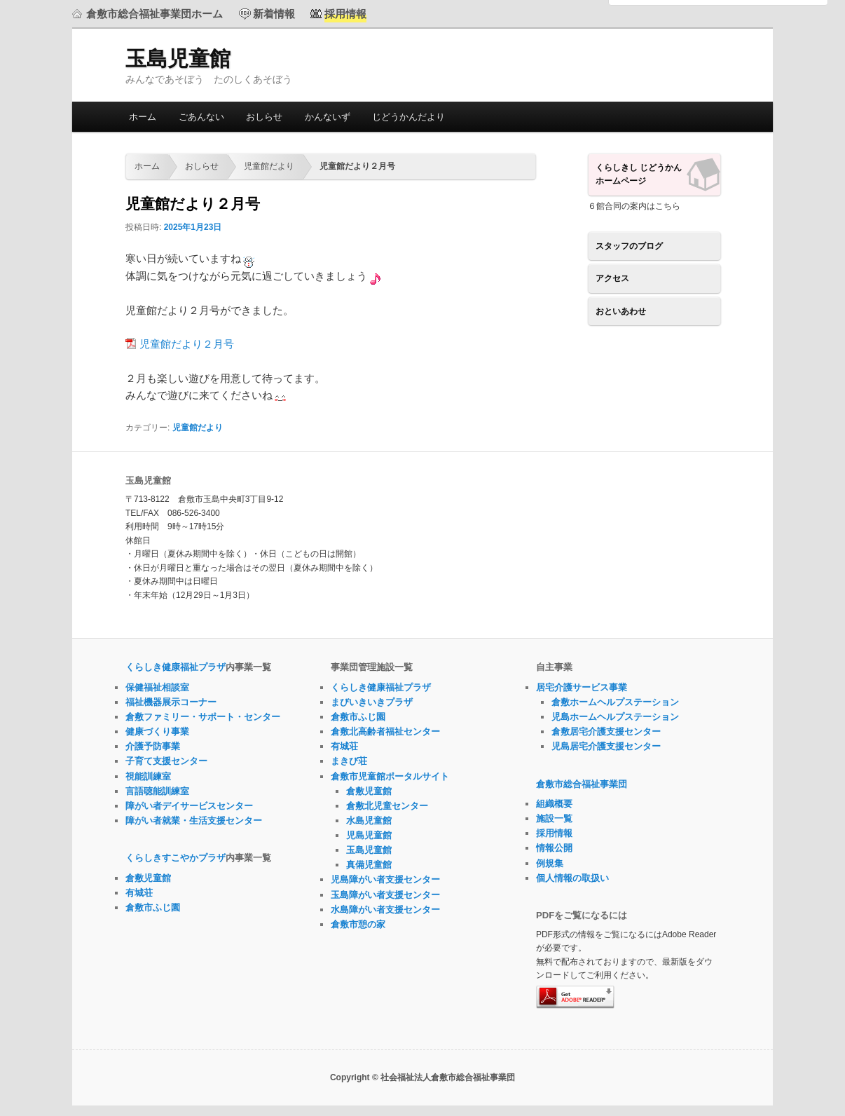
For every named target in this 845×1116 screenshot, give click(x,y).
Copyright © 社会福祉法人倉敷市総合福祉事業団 (422, 1077)
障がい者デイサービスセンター (189, 806)
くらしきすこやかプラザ (175, 857)
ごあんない (201, 116)
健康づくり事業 (157, 731)
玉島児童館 (178, 58)
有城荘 (139, 892)
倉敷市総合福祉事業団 (581, 784)
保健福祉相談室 (157, 687)
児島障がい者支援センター (385, 879)
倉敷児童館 (148, 878)
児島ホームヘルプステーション (615, 717)
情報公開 (554, 848)
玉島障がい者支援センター (385, 895)
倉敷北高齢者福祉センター (385, 731)
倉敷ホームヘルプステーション (615, 702)
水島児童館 (369, 820)
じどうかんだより (408, 116)
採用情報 (554, 833)
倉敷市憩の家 (358, 924)
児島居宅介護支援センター (606, 746)
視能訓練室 (148, 776)
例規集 (549, 863)
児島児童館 (369, 835)
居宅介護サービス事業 (581, 687)
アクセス (612, 278)
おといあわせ (621, 311)
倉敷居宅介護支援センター (606, 731)
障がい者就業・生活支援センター (193, 820)
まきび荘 (349, 761)
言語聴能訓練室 (157, 791)
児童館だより (269, 166)
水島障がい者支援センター (385, 909)
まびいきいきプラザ (372, 702)
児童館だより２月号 (186, 344)
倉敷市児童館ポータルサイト (390, 776)
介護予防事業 (152, 746)
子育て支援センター (166, 761)
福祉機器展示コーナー (171, 702)
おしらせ (264, 116)
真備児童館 (369, 864)
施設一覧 (554, 818)
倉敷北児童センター (387, 806)
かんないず (327, 116)
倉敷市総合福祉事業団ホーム (154, 14)
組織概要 (554, 803)
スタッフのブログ (629, 246)
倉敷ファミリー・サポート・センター (202, 717)
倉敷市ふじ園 (152, 907)
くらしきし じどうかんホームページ (639, 174)
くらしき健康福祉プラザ (175, 667)
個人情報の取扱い (572, 878)
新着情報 (274, 14)
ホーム (142, 116)
